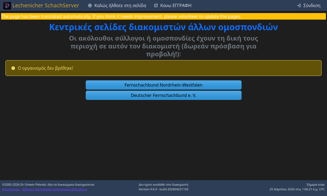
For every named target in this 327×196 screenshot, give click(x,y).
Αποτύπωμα (11, 189)
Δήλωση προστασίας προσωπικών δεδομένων (54, 189)
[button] (164, 85)
